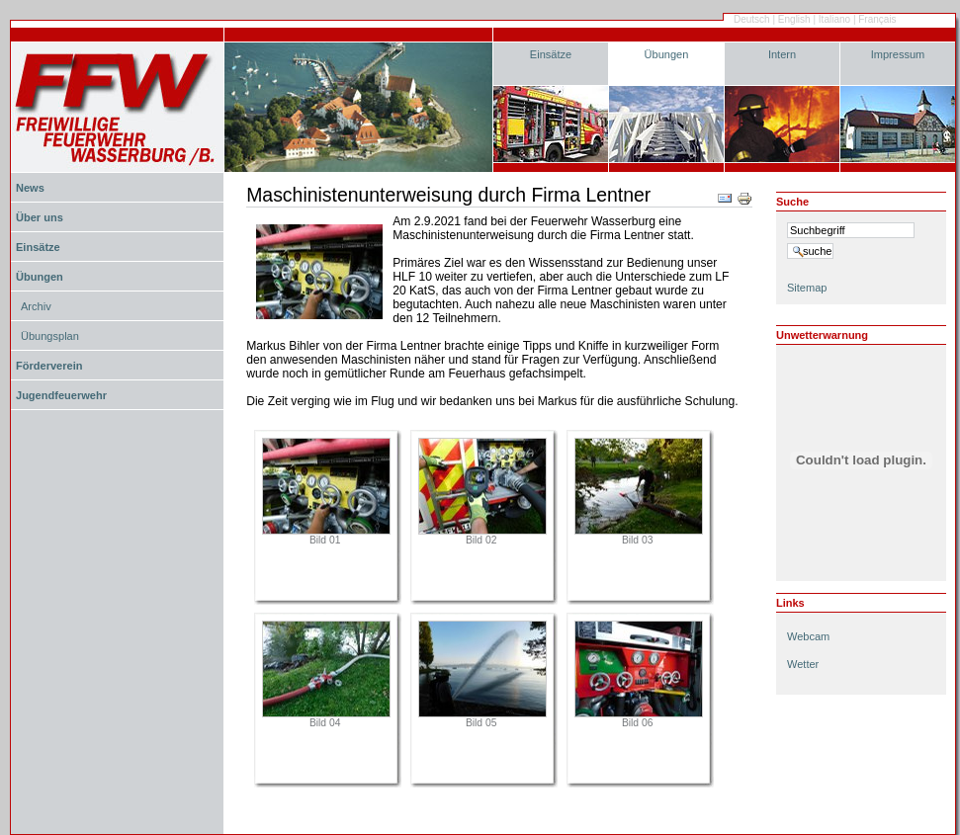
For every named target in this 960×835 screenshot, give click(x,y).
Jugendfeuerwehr (61, 395)
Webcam (808, 636)
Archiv (36, 306)
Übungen (667, 54)
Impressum (898, 54)
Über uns (39, 217)
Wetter (803, 664)
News (30, 188)
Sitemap (807, 287)
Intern (782, 54)
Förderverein (49, 366)
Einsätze (550, 54)
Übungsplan (50, 336)
